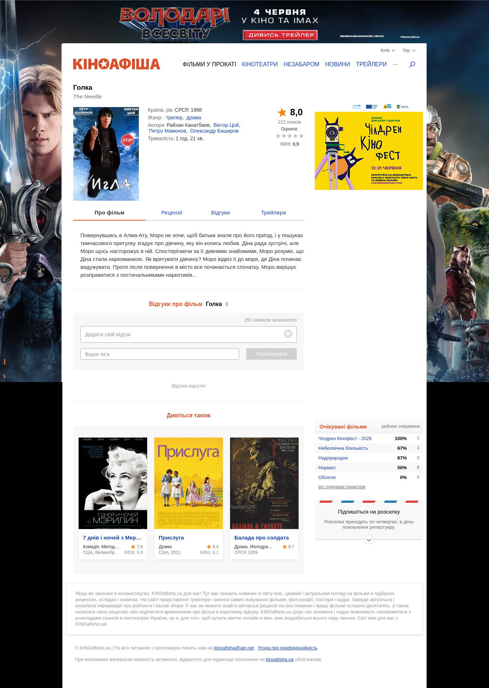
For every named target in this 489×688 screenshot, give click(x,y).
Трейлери (371, 64)
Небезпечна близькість (343, 448)
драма (193, 117)
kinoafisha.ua (280, 659)
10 (301, 135)
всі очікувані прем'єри (341, 486)
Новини (337, 64)
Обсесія (327, 477)
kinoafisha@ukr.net (234, 648)
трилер (174, 117)
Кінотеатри (260, 64)
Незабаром (302, 64)
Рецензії (171, 212)
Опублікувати (271, 354)
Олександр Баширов (214, 131)
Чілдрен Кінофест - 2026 (345, 438)
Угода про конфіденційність (287, 648)
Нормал (327, 467)
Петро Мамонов (167, 131)
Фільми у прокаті (209, 64)
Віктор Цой (226, 125)
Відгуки (220, 212)
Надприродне (333, 458)
